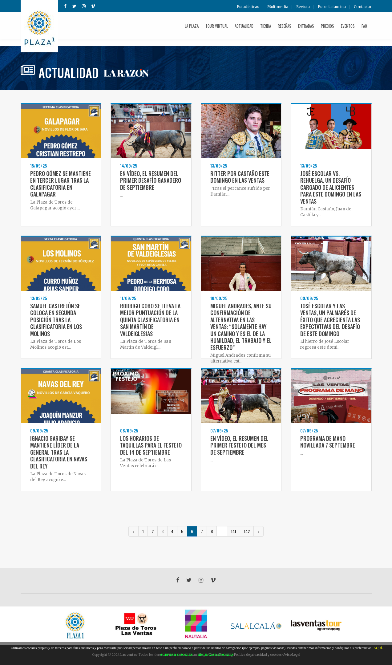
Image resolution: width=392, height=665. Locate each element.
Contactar (363, 7)
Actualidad (244, 26)
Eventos (348, 26)
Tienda (265, 26)
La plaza (192, 26)
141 (233, 531)
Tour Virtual (216, 26)
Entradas (306, 26)
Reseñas (284, 26)
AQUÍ (378, 648)
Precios (327, 26)
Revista (303, 7)
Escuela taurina (332, 7)
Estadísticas (248, 7)
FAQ (364, 26)
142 (247, 531)
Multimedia (277, 7)
